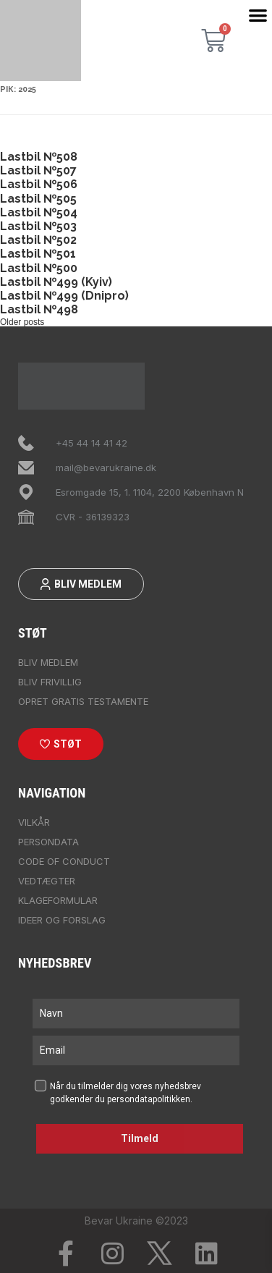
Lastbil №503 (38, 226)
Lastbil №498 (39, 309)
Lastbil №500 (38, 268)
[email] (136, 1050)
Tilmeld (139, 1138)
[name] (136, 1013)
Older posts (22, 322)
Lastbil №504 (38, 212)
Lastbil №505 (38, 199)
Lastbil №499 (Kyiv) (56, 282)
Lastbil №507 (38, 170)
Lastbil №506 (38, 184)
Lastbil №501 (38, 254)
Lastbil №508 (38, 157)
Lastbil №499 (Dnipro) (64, 296)
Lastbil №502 (38, 240)
